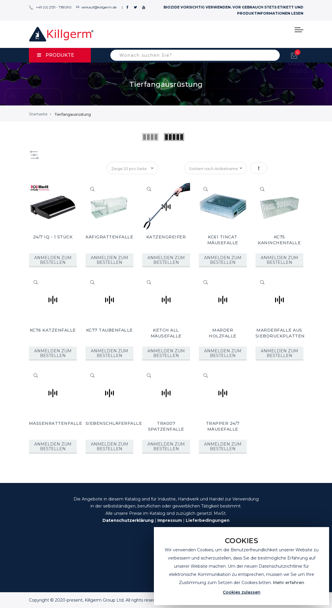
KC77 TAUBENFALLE (109, 330)
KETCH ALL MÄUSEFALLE (166, 333)
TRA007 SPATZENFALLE (166, 426)
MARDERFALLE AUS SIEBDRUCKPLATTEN (280, 333)
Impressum (169, 520)
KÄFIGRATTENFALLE (109, 237)
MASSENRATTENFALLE (55, 423)
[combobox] (195, 55)
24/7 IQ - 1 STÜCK (53, 237)
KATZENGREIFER (166, 237)
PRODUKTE (55, 55)
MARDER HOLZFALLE (223, 333)
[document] (241, 566)
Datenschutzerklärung (128, 520)
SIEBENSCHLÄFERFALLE (114, 423)
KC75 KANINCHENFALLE (279, 239)
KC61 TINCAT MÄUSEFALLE (222, 239)
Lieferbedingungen (208, 520)
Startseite (38, 114)
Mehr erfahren (288, 582)
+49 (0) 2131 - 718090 (50, 7)
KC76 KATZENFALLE (53, 330)
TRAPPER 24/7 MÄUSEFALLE (223, 426)
